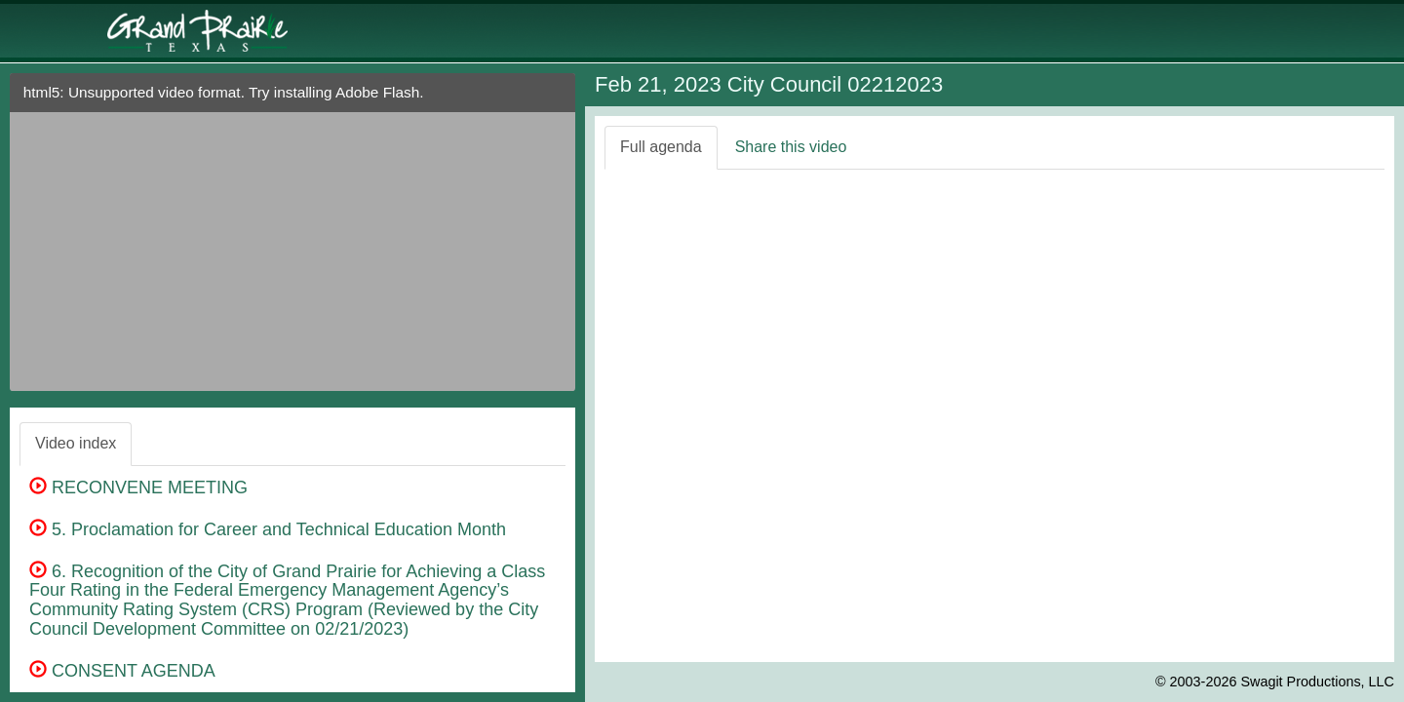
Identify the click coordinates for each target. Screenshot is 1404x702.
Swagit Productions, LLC (1317, 681)
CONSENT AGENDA (122, 671)
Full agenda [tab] (661, 146)
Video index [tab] (75, 443)
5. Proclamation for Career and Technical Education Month (267, 529)
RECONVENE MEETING (138, 487)
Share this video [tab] (791, 146)
